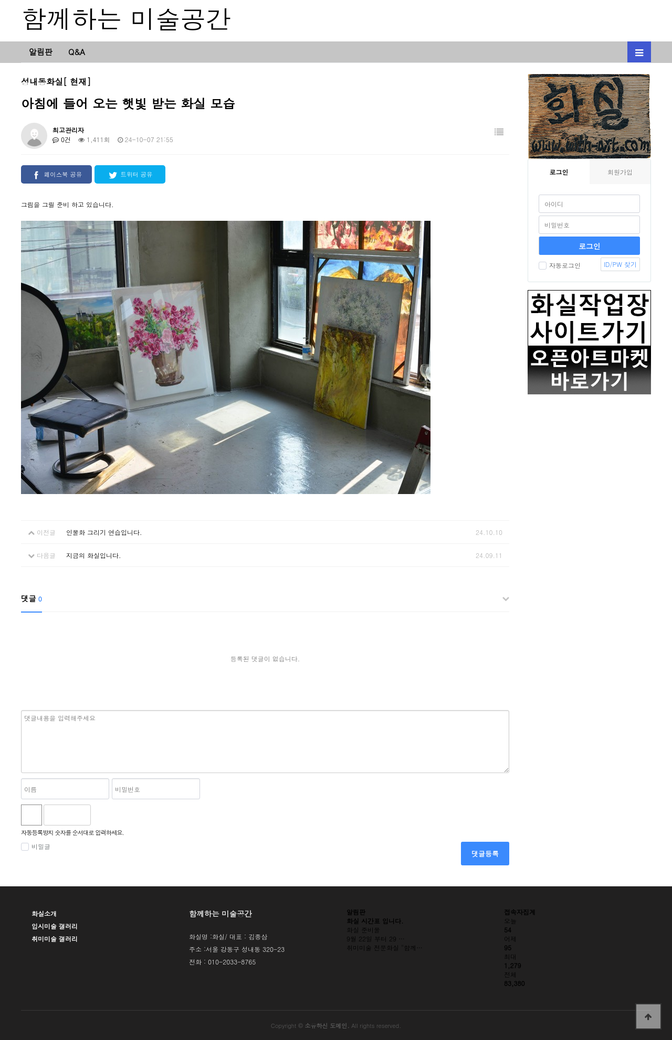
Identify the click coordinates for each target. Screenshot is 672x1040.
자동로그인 (560, 265)
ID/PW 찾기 (620, 264)
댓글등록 (485, 854)
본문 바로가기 (0, 0)
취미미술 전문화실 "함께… (384, 947)
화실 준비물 (363, 929)
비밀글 (35, 846)
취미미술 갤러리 (55, 938)
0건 (61, 139)
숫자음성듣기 (103, 815)
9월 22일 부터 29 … (375, 938)
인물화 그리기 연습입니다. (104, 532)
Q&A (76, 51)
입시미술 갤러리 (55, 925)
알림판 (40, 51)
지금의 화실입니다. (93, 555)
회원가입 (620, 171)
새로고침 (126, 815)
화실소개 (44, 913)
